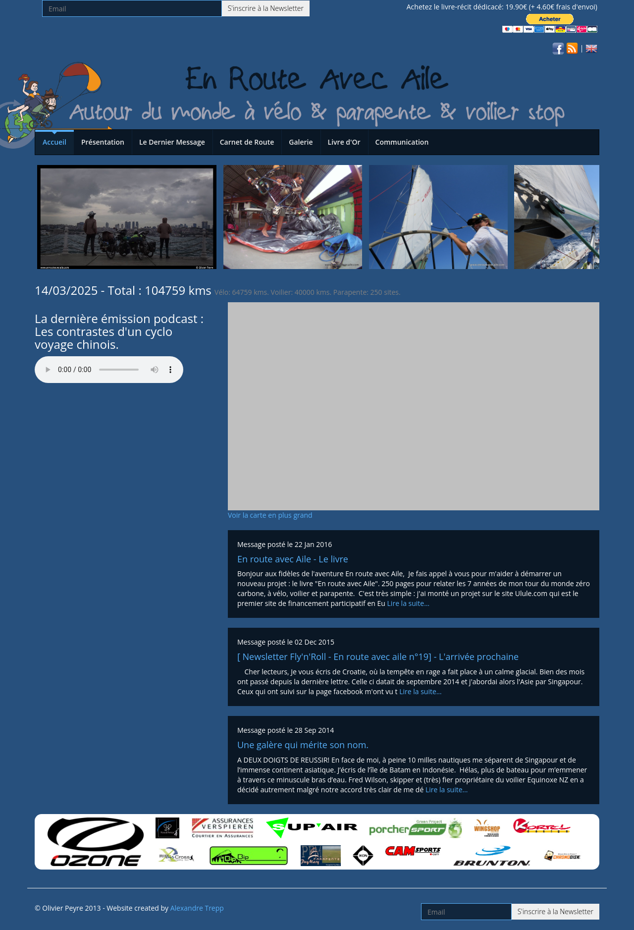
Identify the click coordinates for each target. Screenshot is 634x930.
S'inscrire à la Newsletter (266, 8)
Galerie (301, 142)
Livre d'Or (344, 142)
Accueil (54, 142)
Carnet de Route (247, 142)
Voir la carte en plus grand (270, 515)
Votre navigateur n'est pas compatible (109, 369)
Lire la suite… (408, 603)
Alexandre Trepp (197, 908)
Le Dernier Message (172, 142)
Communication (402, 142)
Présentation (102, 142)
